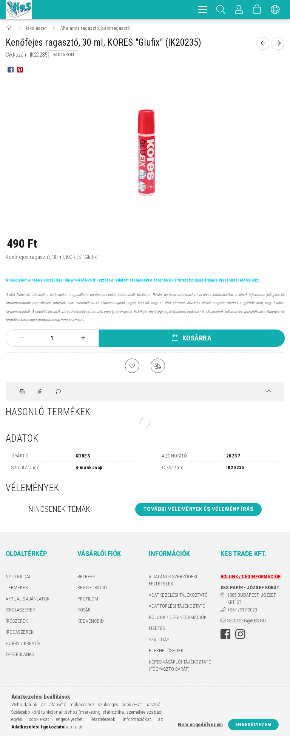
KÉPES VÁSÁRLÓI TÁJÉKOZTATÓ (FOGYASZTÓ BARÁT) (180, 666)
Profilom (87, 599)
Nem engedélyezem (200, 724)
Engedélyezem (253, 724)
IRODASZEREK (20, 633)
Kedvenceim (91, 621)
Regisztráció (92, 588)
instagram (240, 634)
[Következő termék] (277, 43)
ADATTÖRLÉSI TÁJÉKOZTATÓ (177, 607)
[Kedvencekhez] (131, 366)
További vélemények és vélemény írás (198, 510)
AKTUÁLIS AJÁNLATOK (27, 599)
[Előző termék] (262, 43)
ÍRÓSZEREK (17, 621)
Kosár (84, 610)
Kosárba (197, 338)
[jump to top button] (269, 393)
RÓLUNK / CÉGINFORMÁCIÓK (178, 618)
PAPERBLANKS (20, 655)
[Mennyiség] (52, 338)
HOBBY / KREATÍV (23, 644)
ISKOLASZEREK (20, 610)
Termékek (17, 588)
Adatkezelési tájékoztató (178, 595)
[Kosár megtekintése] (257, 9)
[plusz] (83, 338)
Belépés (86, 577)
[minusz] (21, 338)
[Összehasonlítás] (158, 366)
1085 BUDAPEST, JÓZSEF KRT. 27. (251, 599)
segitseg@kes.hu (246, 621)
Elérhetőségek (166, 651)
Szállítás (159, 640)
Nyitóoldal (18, 577)
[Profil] (239, 9)
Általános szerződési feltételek (173, 580)
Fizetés (157, 629)
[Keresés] (221, 9)
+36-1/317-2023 (242, 610)
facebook (225, 634)
